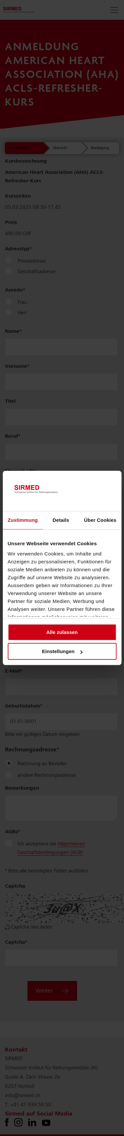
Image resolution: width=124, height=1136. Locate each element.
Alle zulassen (62, 632)
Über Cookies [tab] (100, 520)
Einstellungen (62, 651)
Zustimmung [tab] (23, 520)
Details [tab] (61, 520)
